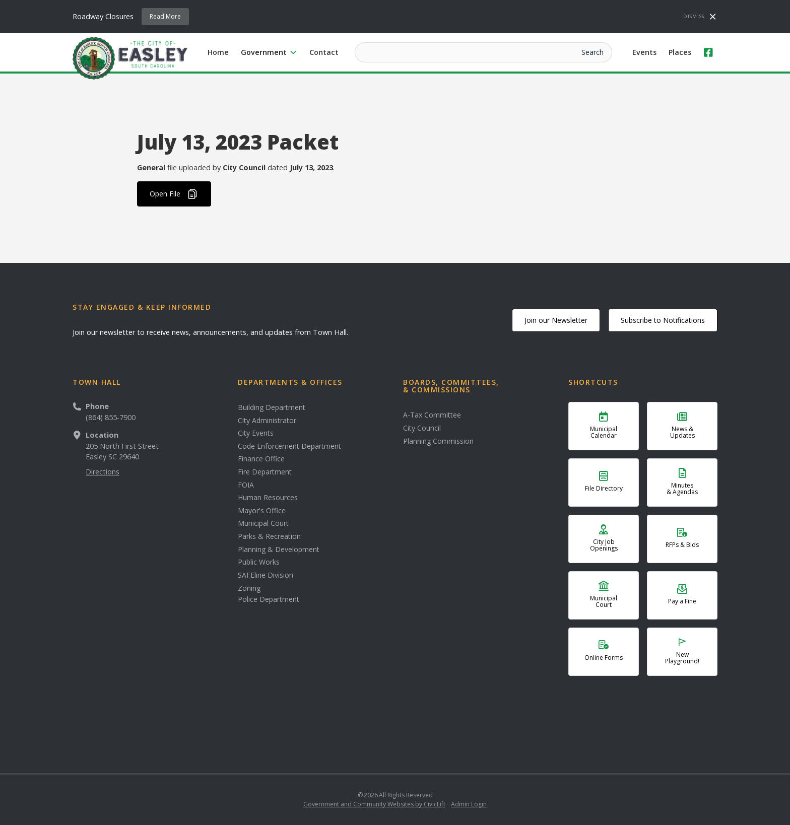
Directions (102, 471)
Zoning (249, 588)
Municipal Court (263, 523)
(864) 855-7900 (111, 417)
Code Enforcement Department (289, 446)
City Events (256, 433)
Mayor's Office (262, 511)
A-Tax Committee (432, 415)
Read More (165, 16)
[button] (269, 52)
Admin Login (469, 804)
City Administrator (267, 421)
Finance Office (261, 459)
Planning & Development (278, 549)
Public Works (259, 562)
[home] (130, 57)
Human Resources (268, 498)
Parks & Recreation (269, 536)
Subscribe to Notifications (663, 320)
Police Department (268, 599)
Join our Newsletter (555, 320)
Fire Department (265, 472)
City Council (422, 428)
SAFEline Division (265, 575)
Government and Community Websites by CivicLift (374, 804)
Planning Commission (438, 441)
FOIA (246, 485)
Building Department (271, 407)
